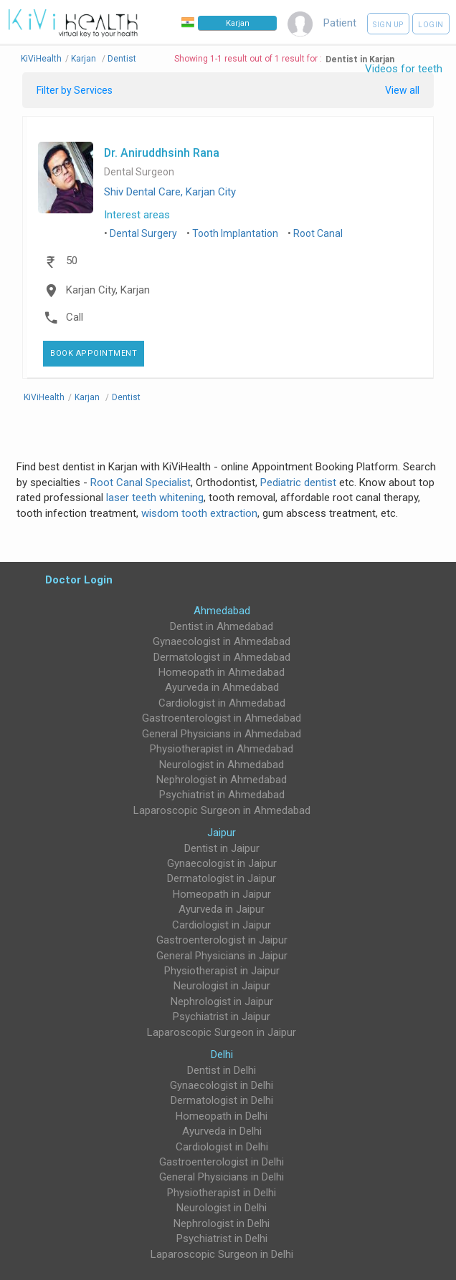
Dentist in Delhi (221, 1070)
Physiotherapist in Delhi (221, 1192)
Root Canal (318, 233)
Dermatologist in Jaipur (221, 878)
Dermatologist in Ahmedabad (221, 657)
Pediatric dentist (298, 482)
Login (431, 25)
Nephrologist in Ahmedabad (221, 779)
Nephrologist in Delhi (222, 1223)
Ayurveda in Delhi (222, 1131)
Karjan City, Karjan (108, 289)
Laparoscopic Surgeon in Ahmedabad (221, 810)
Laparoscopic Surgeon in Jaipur (221, 1032)
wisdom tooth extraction (199, 513)
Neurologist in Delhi (221, 1207)
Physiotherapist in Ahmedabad (221, 748)
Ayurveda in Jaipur (222, 909)
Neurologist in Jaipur (222, 985)
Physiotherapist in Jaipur (222, 970)
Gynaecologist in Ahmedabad (221, 641)
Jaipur (221, 832)
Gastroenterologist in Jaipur (222, 940)
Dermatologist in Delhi (222, 1100)
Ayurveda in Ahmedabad (222, 687)
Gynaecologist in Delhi (221, 1085)
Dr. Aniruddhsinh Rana (161, 152)
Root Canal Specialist (140, 482)
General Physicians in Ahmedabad (221, 733)
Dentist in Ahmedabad (221, 626)
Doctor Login (79, 579)
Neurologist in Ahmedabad (221, 764)
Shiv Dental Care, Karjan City (170, 191)
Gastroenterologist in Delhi (221, 1161)
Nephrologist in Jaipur (222, 1001)
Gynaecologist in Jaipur (222, 863)
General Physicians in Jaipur (222, 955)
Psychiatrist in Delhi (221, 1238)
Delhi (222, 1054)
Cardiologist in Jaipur (221, 924)
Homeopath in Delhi (221, 1116)
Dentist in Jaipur (222, 848)
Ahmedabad (222, 610)
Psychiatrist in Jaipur (221, 1016)
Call (74, 317)
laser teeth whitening (155, 497)
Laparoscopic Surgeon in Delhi (222, 1254)
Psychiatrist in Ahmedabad (222, 794)
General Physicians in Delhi (221, 1176)
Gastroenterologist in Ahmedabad (221, 718)
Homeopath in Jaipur (222, 894)
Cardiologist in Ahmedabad (221, 703)
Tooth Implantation (235, 233)
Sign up (388, 25)
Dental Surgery (143, 233)
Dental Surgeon (139, 172)
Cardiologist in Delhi (222, 1146)
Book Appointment (93, 353)
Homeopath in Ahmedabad (221, 672)
